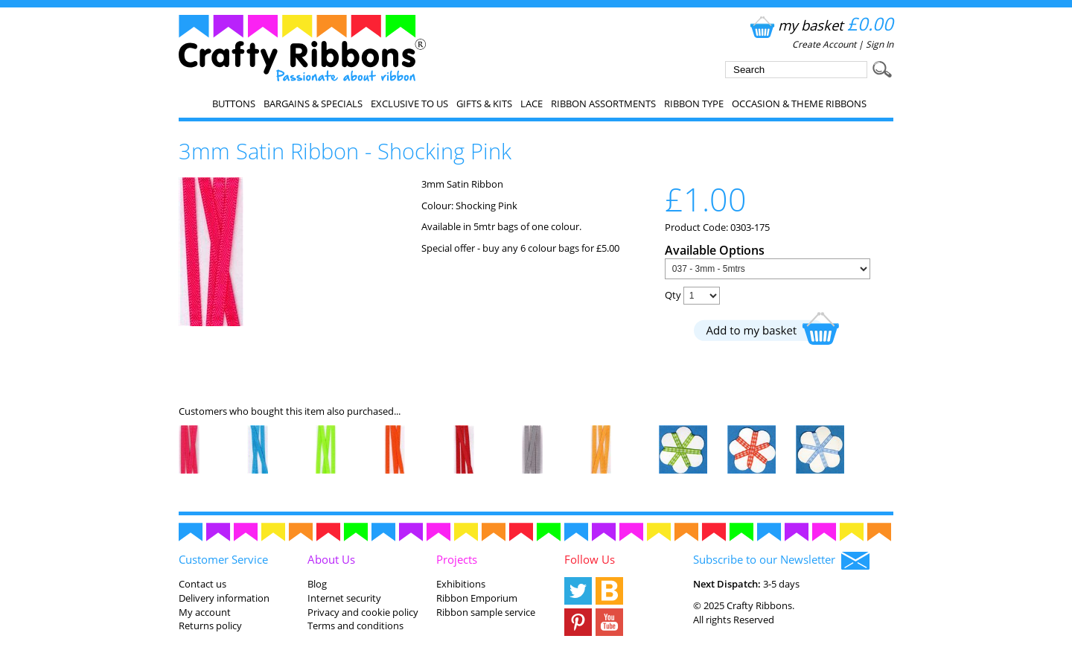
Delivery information (224, 598)
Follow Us (589, 559)
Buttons (233, 103)
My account (205, 612)
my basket (820, 25)
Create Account (824, 44)
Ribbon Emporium (476, 598)
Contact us (202, 584)
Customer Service (223, 559)
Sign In (879, 44)
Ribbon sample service (485, 612)
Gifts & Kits (484, 103)
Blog (317, 584)
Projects (456, 559)
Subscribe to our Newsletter (781, 561)
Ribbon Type (694, 103)
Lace (531, 103)
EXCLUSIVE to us (409, 103)
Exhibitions (460, 584)
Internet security (344, 598)
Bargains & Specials (313, 103)
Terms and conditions (355, 625)
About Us (331, 559)
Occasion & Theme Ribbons (799, 103)
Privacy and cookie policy (362, 612)
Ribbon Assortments (603, 103)
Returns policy (210, 625)
